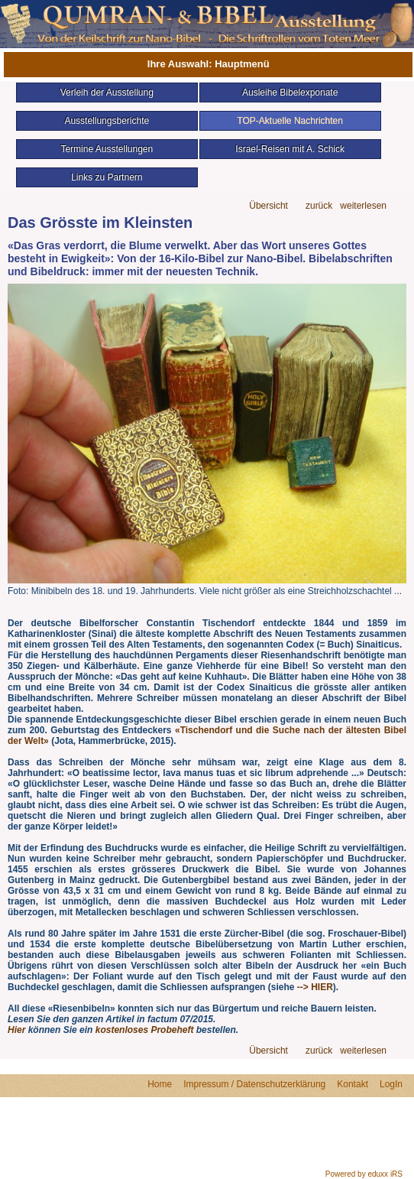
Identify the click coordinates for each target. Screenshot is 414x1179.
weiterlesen (363, 206)
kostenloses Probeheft (144, 1030)
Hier (16, 1030)
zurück (319, 206)
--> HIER (313, 987)
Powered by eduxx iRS (364, 1174)
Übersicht (268, 206)
